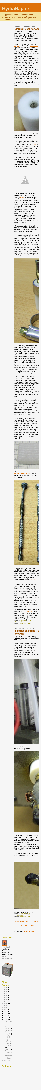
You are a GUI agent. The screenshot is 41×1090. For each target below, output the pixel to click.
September (34, 46)
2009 (5, 1017)
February (8, 1045)
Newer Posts (19, 922)
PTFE (22, 197)
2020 (5, 996)
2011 (5, 1013)
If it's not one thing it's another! (8, 1057)
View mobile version (27, 925)
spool (34, 145)
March (7, 1043)
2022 (5, 992)
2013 (5, 1009)
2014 (5, 1007)
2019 (5, 998)
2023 (5, 990)
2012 (5, 1011)
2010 (5, 1015)
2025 (5, 988)
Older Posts (35, 922)
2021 (5, 994)
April (7, 1041)
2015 (5, 1005)
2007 (5, 1060)
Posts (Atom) (29, 931)
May (6, 1040)
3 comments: (19, 622)
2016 (5, 1003)
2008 (5, 1019)
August (16, 46)
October (8, 1028)
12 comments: (19, 915)
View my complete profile (7, 957)
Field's (32, 579)
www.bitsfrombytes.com (23, 474)
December (8, 1021)
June (7, 1038)
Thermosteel (27, 611)
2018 (5, 1000)
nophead (7, 947)
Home (27, 922)
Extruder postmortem (26, 28)
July (6, 1036)
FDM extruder (23, 623)
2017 (5, 1002)
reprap (29, 623)
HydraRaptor (15, 8)
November (8, 1025)
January (8, 1049)
